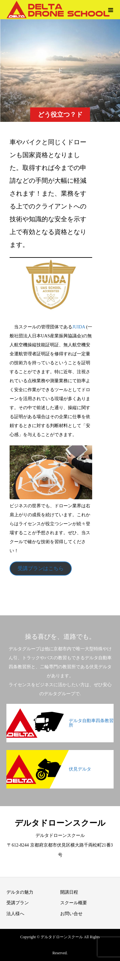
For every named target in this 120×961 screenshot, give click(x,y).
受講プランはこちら (41, 568)
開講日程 (69, 892)
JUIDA (79, 327)
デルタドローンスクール (60, 823)
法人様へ (15, 913)
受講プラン (17, 902)
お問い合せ (71, 913)
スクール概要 (73, 902)
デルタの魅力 (19, 892)
